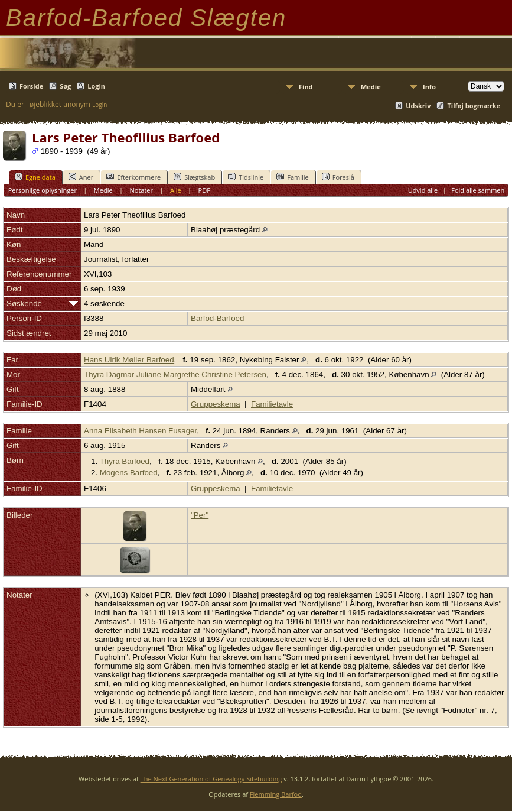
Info (429, 86)
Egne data (35, 176)
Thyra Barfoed (124, 461)
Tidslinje (245, 176)
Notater (142, 190)
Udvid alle (423, 190)
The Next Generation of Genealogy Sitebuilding (211, 778)
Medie (371, 86)
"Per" (199, 515)
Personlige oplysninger (42, 190)
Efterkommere (133, 176)
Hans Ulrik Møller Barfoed (129, 359)
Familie (292, 176)
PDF (204, 190)
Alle (175, 190)
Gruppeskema (215, 404)
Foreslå (338, 176)
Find (306, 86)
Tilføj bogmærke (473, 105)
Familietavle (272, 404)
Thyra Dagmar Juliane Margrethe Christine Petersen (175, 374)
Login (96, 86)
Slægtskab (194, 176)
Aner (81, 176)
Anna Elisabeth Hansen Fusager (140, 430)
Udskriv (418, 105)
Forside (31, 86)
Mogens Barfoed (129, 472)
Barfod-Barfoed (217, 318)
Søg (65, 86)
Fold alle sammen (477, 190)
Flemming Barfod (276, 794)
